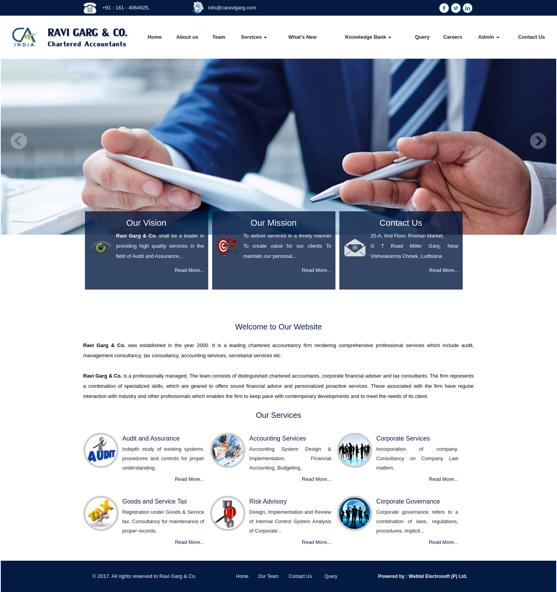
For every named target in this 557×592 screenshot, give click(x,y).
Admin (488, 37)
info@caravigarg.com (232, 8)
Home (155, 37)
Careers (452, 37)
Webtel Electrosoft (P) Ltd (436, 576)
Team (218, 37)
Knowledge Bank (368, 37)
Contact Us (531, 37)
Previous (19, 141)
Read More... (189, 270)
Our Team (268, 576)
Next (538, 141)
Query (422, 37)
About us (187, 37)
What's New (302, 37)
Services (254, 37)
